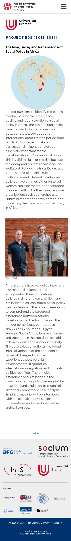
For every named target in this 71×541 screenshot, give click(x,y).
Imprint (28, 531)
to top (35, 433)
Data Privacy (40, 531)
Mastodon (57, 523)
